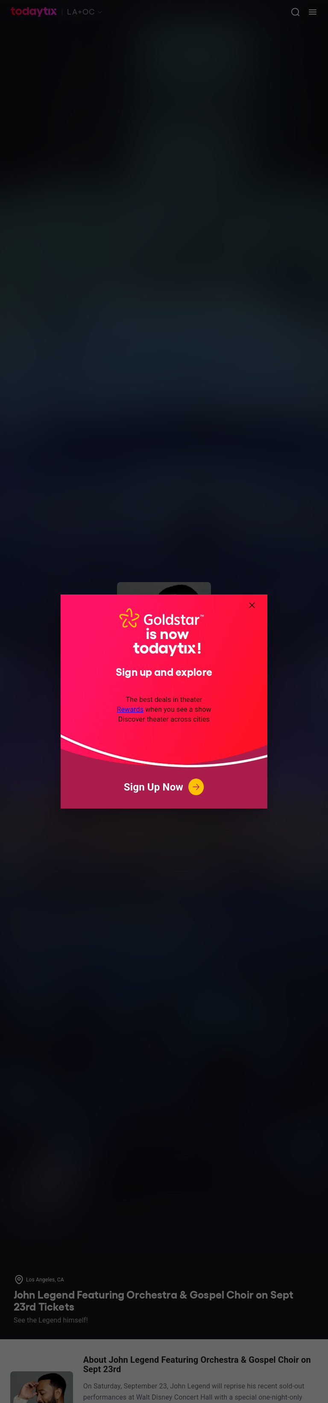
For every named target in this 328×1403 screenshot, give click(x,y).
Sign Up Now (164, 787)
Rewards (130, 709)
